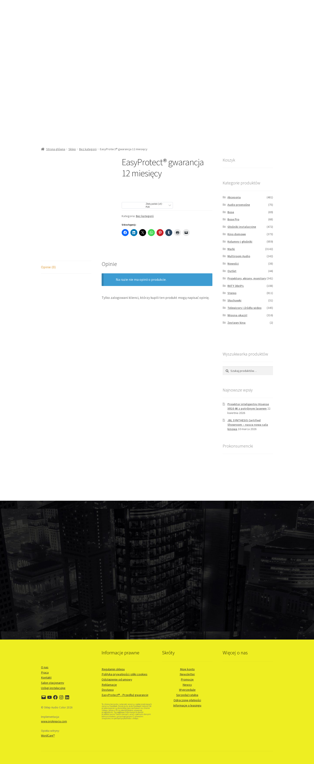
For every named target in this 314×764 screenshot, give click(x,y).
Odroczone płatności (187, 700)
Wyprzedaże (187, 690)
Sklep (72, 149)
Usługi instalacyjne (53, 688)
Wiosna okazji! (237, 315)
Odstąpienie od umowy (117, 679)
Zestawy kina (236, 323)
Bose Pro (233, 219)
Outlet (231, 271)
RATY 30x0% (235, 286)
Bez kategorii (88, 149)
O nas (44, 667)
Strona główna (55, 149)
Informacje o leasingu (187, 705)
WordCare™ (48, 735)
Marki (231, 249)
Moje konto (187, 669)
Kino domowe (236, 234)
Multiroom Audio (238, 256)
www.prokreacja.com (54, 721)
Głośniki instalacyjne (241, 227)
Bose (230, 212)
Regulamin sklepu (113, 669)
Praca (45, 672)
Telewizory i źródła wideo (244, 308)
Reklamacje (109, 685)
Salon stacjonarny (52, 683)
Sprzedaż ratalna (187, 695)
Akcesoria (234, 197)
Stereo (231, 293)
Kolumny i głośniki (239, 241)
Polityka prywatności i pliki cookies (124, 674)
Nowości (233, 263)
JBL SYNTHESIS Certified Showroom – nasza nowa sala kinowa (247, 424)
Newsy (187, 685)
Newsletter (187, 674)
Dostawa (108, 690)
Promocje (187, 679)
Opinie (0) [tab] (48, 267)
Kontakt (46, 677)
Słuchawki (234, 300)
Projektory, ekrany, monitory (246, 278)
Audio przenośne (238, 205)
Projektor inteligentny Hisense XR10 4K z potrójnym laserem (248, 406)
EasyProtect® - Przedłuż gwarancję (125, 695)
